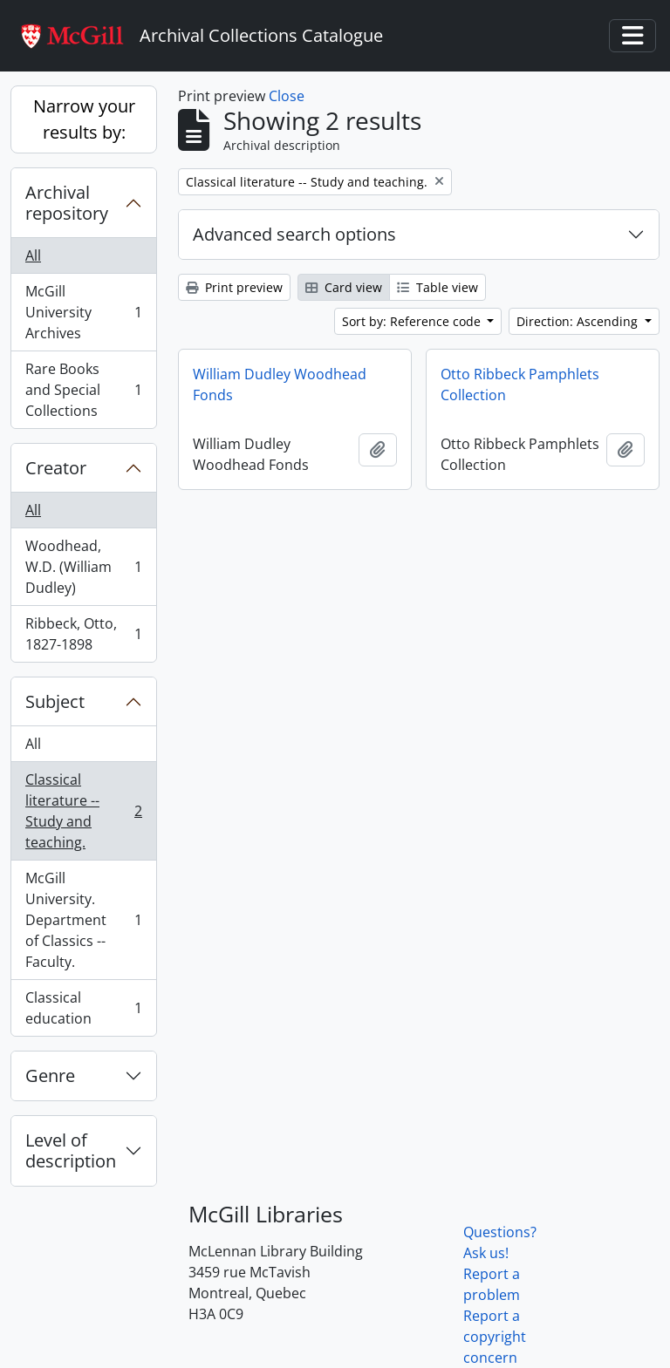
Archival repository (66, 202)
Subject (55, 701)
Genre (50, 1075)
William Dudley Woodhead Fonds (279, 384)
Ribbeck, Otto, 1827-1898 (83, 634)
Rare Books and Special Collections (83, 389)
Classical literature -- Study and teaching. (83, 811)
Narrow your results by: (84, 119)
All (33, 255)
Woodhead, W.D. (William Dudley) (83, 566)
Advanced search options (294, 234)
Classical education (83, 1008)
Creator (55, 468)
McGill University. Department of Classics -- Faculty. (83, 919)
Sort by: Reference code (413, 321)
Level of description (70, 1150)
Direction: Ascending (578, 321)
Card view (343, 287)
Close (286, 95)
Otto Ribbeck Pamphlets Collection (520, 384)
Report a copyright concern (494, 1336)
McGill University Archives (83, 312)
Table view (437, 287)
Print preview (234, 287)
